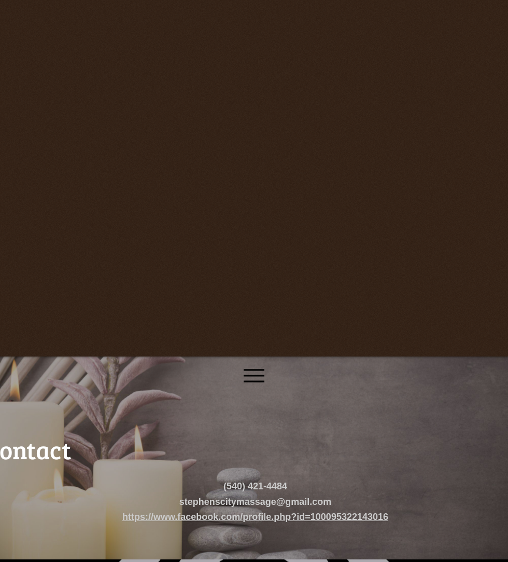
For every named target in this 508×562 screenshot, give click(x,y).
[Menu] (254, 375)
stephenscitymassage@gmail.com (255, 502)
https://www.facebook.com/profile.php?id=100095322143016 (255, 517)
